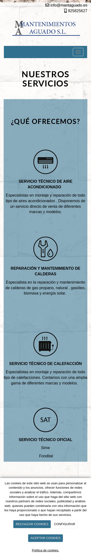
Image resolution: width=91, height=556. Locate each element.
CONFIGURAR (64, 524)
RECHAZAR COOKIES (32, 524)
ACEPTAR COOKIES (45, 538)
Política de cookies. (45, 550)
